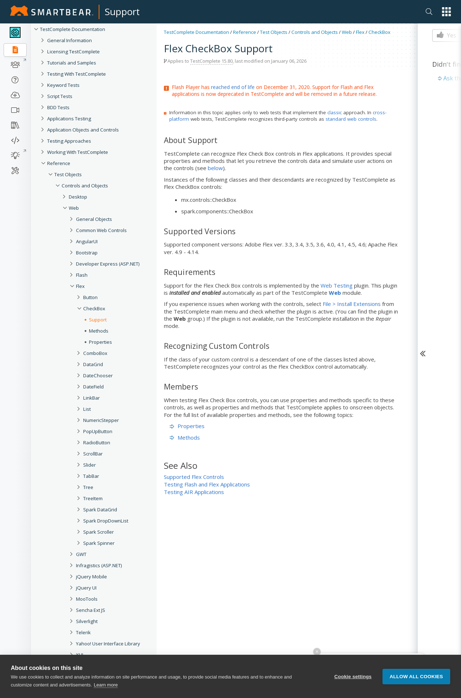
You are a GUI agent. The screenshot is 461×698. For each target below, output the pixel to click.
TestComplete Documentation (72, 29)
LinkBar (91, 398)
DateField (93, 386)
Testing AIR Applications (194, 491)
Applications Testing (69, 118)
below (215, 168)
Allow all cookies (416, 676)
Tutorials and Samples (71, 62)
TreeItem (93, 498)
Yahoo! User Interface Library (108, 643)
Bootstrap (87, 252)
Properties (100, 342)
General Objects (94, 219)
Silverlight (87, 621)
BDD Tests (58, 107)
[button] (446, 11)
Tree (88, 487)
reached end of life (233, 87)
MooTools (87, 599)
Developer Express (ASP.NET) (108, 264)
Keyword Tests (63, 85)
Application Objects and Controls (83, 129)
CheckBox (94, 308)
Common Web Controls (101, 230)
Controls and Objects (85, 185)
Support (122, 11)
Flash (82, 275)
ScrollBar (93, 453)
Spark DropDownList (105, 520)
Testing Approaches (69, 141)
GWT (81, 554)
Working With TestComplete (77, 152)
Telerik (83, 632)
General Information (69, 40)
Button (90, 297)
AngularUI (87, 241)
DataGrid (93, 364)
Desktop (78, 197)
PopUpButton (97, 431)
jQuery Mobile (91, 576)
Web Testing (337, 285)
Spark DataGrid (100, 509)
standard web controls (351, 119)
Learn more (105, 685)
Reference (58, 163)
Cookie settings (353, 676)
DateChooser (98, 375)
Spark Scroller (98, 532)
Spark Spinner (99, 543)
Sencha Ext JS (90, 610)
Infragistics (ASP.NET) (99, 565)
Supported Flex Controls (194, 476)
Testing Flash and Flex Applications (207, 484)
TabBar (91, 476)
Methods (98, 331)
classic (334, 112)
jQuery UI (86, 587)
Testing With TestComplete (76, 74)
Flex (80, 286)
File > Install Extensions (352, 303)
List (87, 409)
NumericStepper (101, 420)
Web (74, 208)
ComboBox (95, 353)
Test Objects (68, 174)
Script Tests (59, 96)
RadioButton (96, 442)
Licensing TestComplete (73, 51)
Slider (89, 465)
